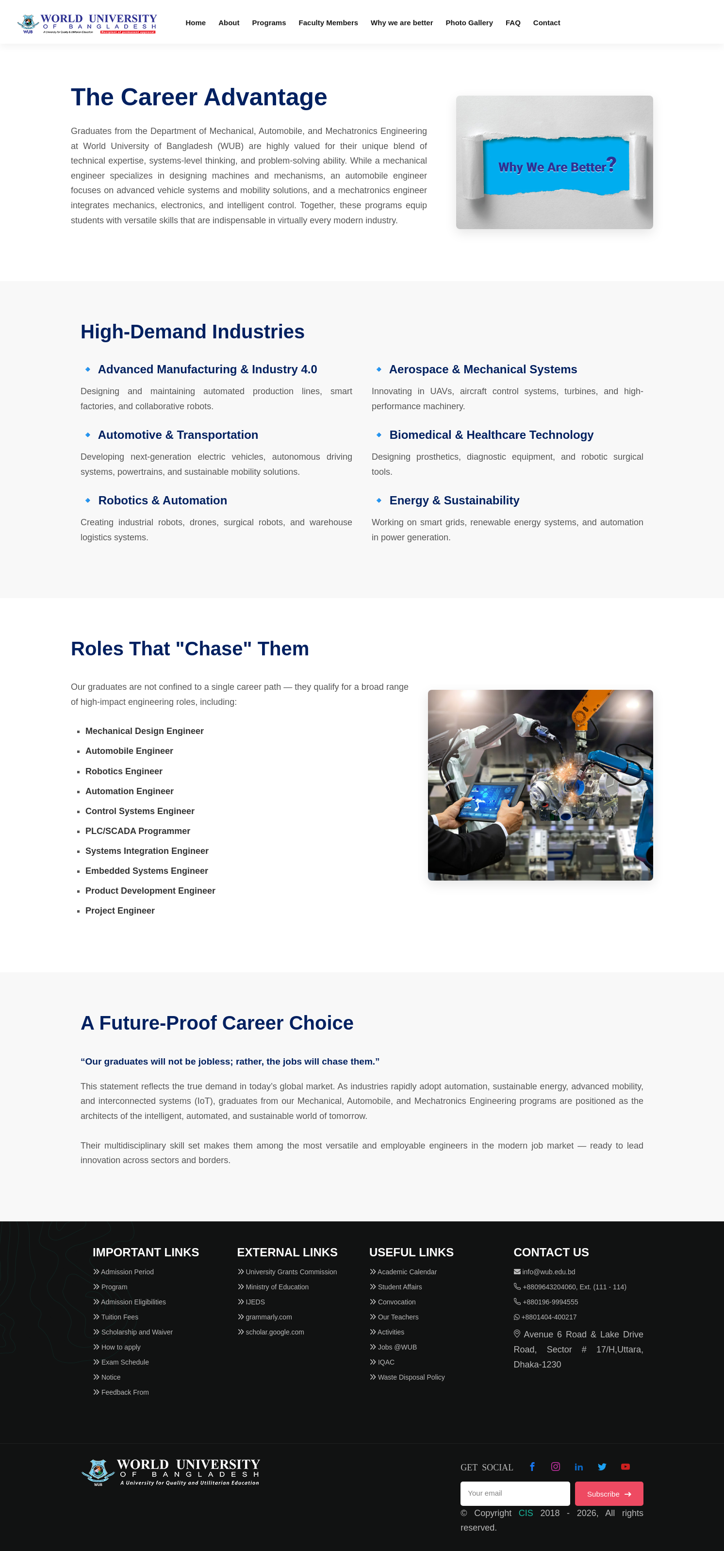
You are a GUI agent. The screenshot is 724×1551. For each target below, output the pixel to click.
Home (196, 22)
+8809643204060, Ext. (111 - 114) (570, 1287)
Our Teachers (394, 1317)
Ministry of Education (273, 1287)
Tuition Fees (115, 1317)
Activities (386, 1332)
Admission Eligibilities (129, 1302)
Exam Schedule (121, 1362)
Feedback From (121, 1392)
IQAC (382, 1362)
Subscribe (609, 1494)
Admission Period (123, 1272)
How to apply (117, 1347)
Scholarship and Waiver (133, 1332)
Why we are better (402, 22)
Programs (269, 22)
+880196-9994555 (546, 1302)
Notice (107, 1377)
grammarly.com (264, 1317)
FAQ (513, 22)
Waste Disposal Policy (407, 1377)
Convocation (392, 1302)
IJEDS (251, 1302)
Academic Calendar (403, 1272)
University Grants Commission (287, 1272)
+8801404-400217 (545, 1317)
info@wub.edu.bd (545, 1272)
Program (110, 1287)
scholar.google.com (271, 1332)
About (228, 22)
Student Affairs (395, 1287)
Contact (546, 22)
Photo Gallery (469, 22)
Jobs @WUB (393, 1347)
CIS (526, 1513)
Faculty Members (329, 22)
